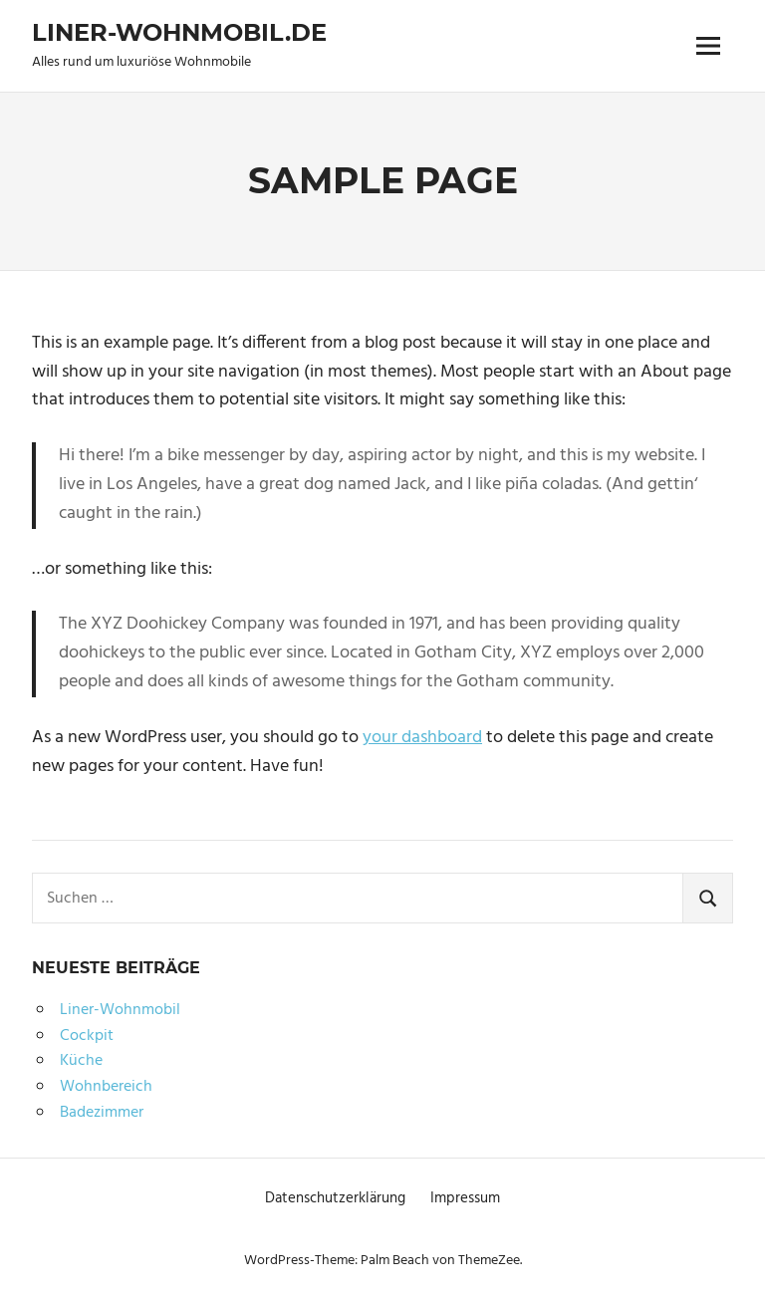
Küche (81, 1061)
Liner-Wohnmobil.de (179, 32)
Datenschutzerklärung (335, 1198)
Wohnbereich (106, 1087)
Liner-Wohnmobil (120, 1010)
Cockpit (87, 1036)
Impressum (465, 1198)
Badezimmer (101, 1113)
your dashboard (422, 737)
